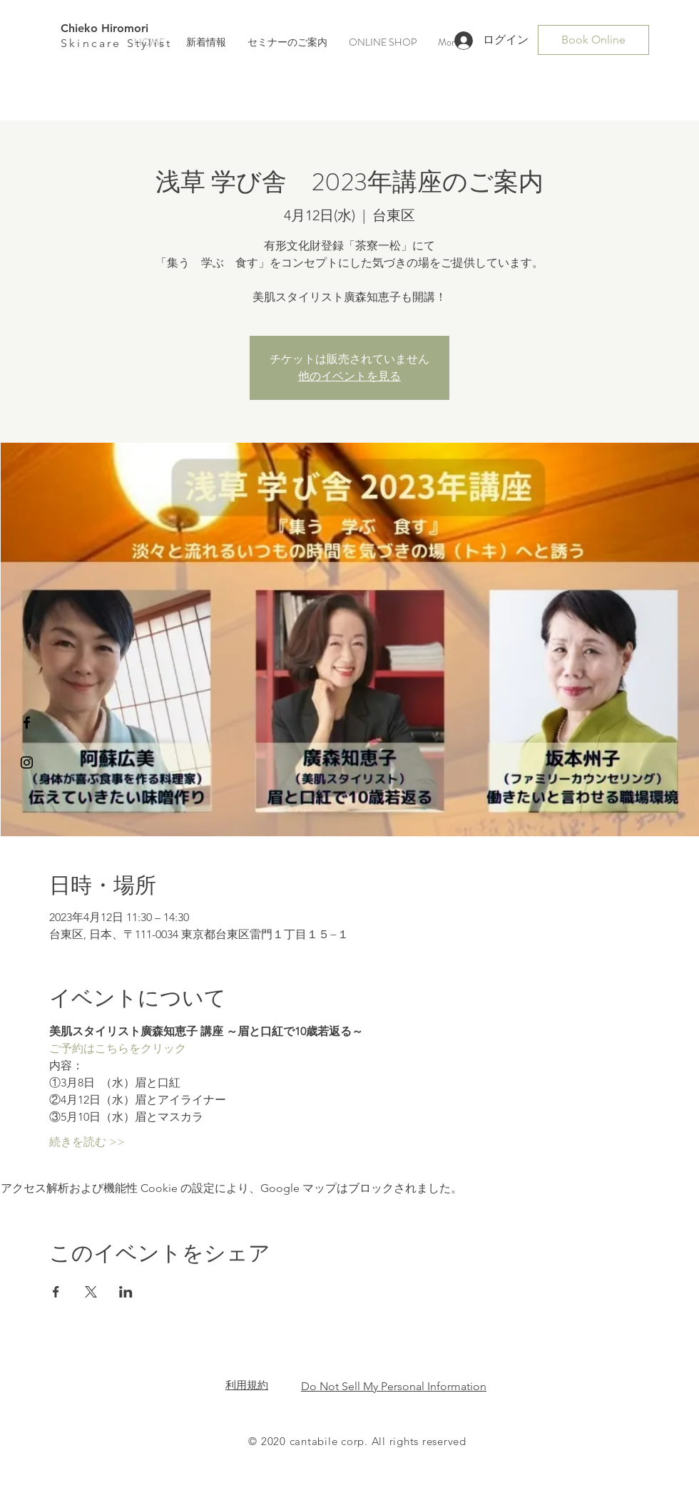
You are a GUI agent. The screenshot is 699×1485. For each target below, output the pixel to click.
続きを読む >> (87, 1142)
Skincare (94, 43)
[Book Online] (593, 40)
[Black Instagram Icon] (27, 762)
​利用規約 (246, 1385)
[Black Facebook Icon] (27, 722)
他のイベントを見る (349, 376)
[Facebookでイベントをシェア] (56, 1292)
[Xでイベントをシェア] (91, 1292)
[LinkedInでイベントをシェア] (126, 1292)
